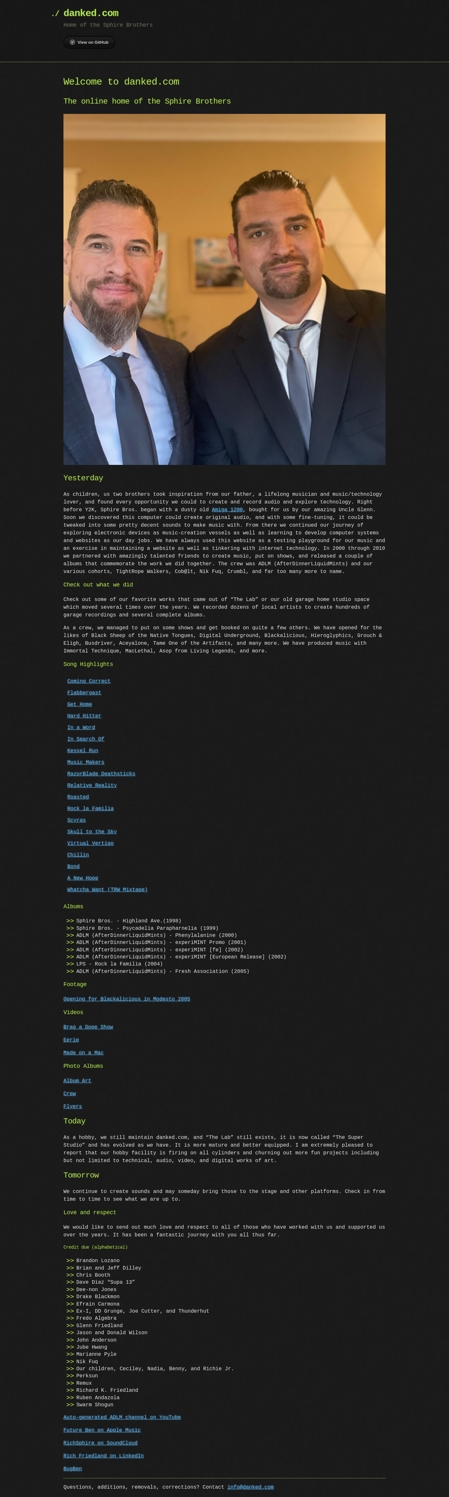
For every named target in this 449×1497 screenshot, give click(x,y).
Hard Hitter (84, 715)
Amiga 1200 (227, 509)
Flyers (72, 1106)
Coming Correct (88, 680)
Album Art (77, 1080)
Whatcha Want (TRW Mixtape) (107, 889)
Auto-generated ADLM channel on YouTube (122, 1416)
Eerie (71, 1039)
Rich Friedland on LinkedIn (103, 1455)
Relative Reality (92, 785)
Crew (69, 1093)
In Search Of (85, 738)
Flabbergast (84, 692)
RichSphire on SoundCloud (100, 1442)
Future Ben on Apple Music (102, 1429)
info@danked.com (250, 1486)
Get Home (79, 703)
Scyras (76, 819)
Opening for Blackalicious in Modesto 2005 (126, 998)
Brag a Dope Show (88, 1026)
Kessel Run (82, 750)
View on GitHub (89, 42)
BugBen (72, 1468)
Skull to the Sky (92, 831)
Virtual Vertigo (90, 842)
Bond (73, 866)
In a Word (81, 727)
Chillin (78, 854)
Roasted (78, 796)
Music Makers (85, 761)
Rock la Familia (90, 808)
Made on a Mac (83, 1052)
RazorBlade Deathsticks (101, 773)
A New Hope (82, 877)
